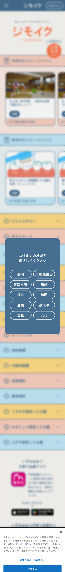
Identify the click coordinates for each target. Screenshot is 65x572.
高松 (20, 315)
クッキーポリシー (25, 548)
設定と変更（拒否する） (32, 564)
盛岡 (20, 274)
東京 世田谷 (44, 274)
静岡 (44, 294)
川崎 (44, 284)
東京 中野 (21, 284)
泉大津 (44, 305)
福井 (20, 294)
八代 (44, 315)
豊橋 (20, 305)
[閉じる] (61, 536)
